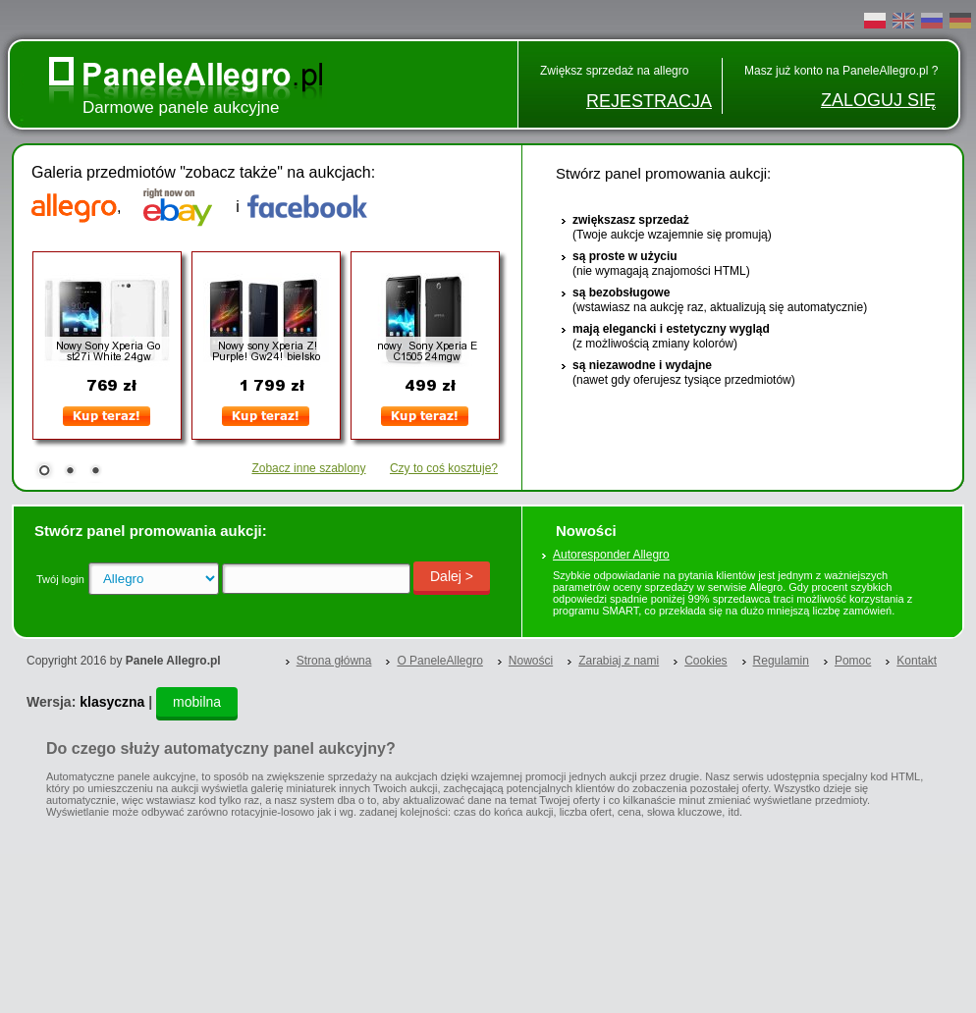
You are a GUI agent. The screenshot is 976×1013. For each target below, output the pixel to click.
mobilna (197, 702)
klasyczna (112, 702)
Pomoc (853, 660)
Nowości (531, 660)
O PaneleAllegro (439, 660)
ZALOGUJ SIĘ (878, 100)
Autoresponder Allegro (611, 554)
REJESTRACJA (649, 101)
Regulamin (781, 660)
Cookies (705, 660)
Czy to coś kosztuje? (444, 468)
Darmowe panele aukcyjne (180, 107)
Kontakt (916, 660)
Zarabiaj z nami (618, 660)
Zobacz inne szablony (308, 468)
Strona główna (334, 660)
